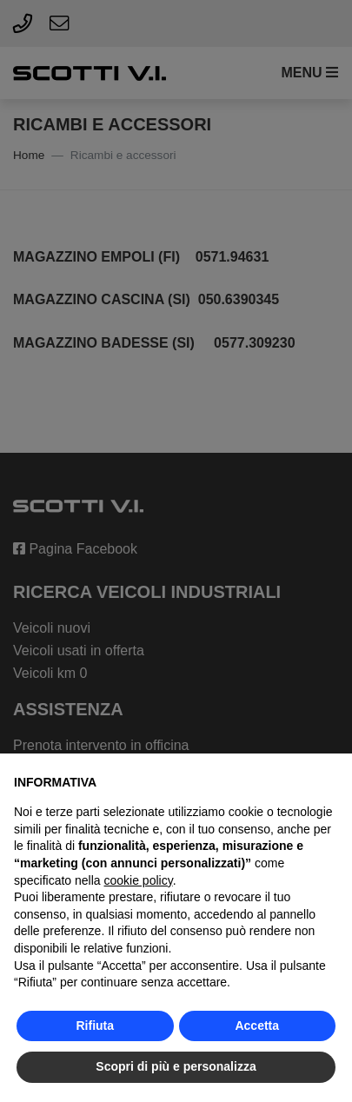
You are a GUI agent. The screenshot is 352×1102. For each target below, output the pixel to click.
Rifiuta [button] (95, 1025)
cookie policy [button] (138, 880)
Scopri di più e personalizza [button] (176, 1066)
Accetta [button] (257, 1025)
